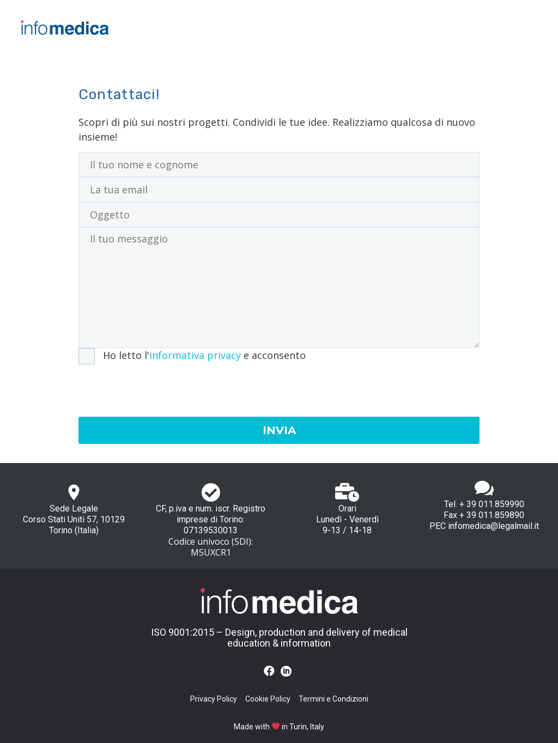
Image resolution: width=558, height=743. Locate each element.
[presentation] (161, 385)
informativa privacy (195, 355)
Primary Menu (528, 27)
